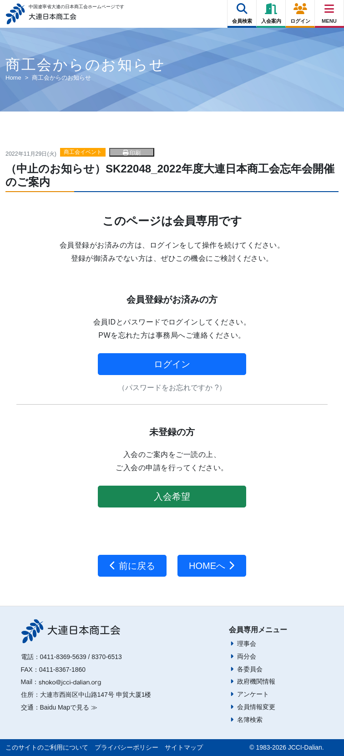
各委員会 (250, 669)
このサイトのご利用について (46, 747)
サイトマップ (184, 747)
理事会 (246, 643)
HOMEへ (212, 566)
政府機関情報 (256, 681)
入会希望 (172, 497)
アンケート (253, 694)
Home (13, 77)
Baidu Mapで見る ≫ (68, 707)
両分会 (246, 656)
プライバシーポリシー (126, 747)
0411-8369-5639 (63, 656)
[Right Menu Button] (329, 9)
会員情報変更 (256, 706)
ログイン (172, 364)
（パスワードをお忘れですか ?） (172, 387)
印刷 (132, 153)
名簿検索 (250, 719)
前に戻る (132, 566)
